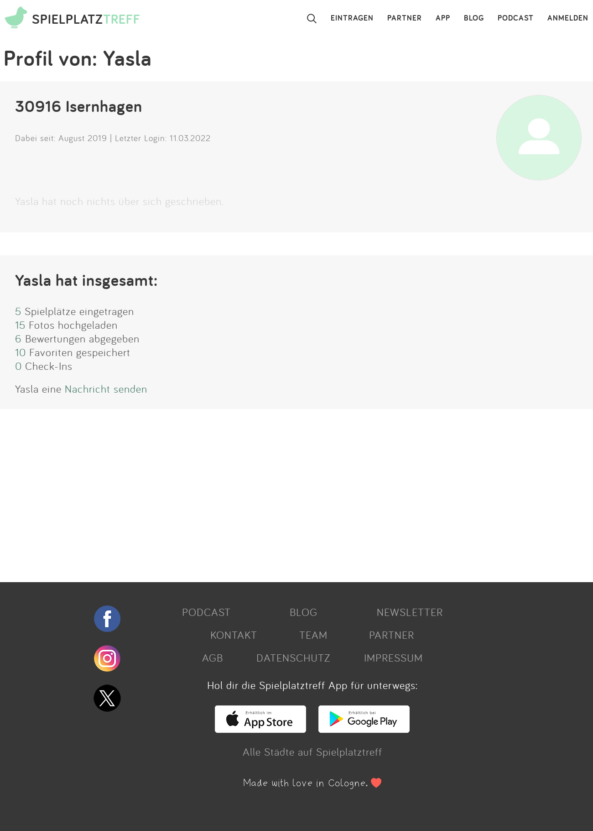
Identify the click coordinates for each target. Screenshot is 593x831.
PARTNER (404, 18)
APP (443, 18)
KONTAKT (233, 635)
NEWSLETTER (410, 612)
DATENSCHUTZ (293, 657)
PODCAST (516, 18)
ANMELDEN (567, 18)
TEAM (313, 635)
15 (20, 324)
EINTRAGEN (352, 18)
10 (20, 352)
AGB (212, 657)
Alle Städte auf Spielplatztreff (312, 751)
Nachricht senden (106, 388)
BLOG (474, 18)
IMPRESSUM (393, 657)
